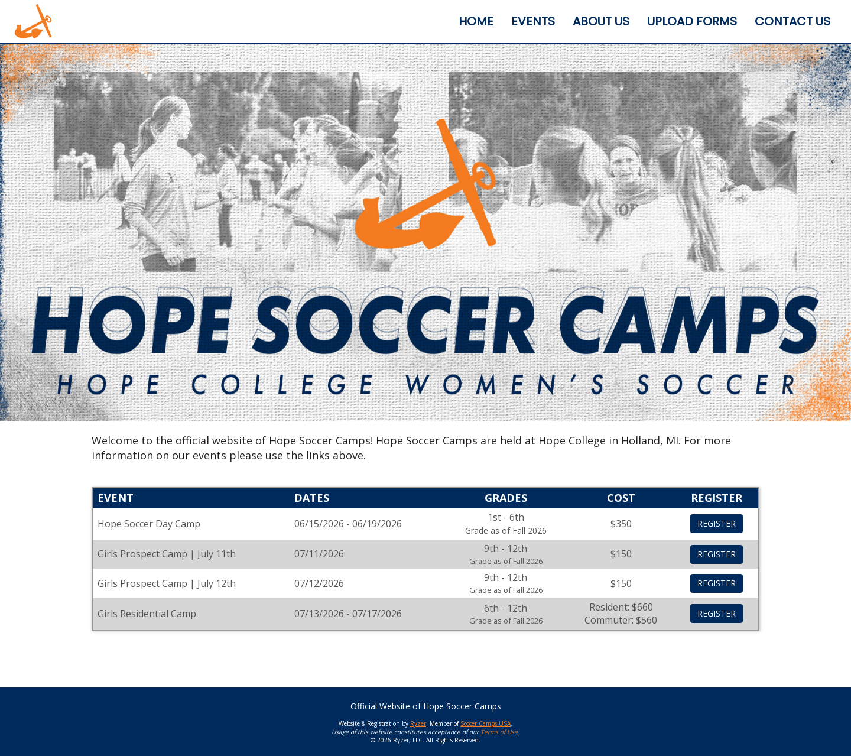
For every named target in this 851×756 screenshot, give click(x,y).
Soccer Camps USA (485, 723)
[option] (425, 232)
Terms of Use (499, 732)
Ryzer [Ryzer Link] (418, 723)
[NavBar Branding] (33, 21)
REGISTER (716, 523)
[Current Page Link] (476, 21)
